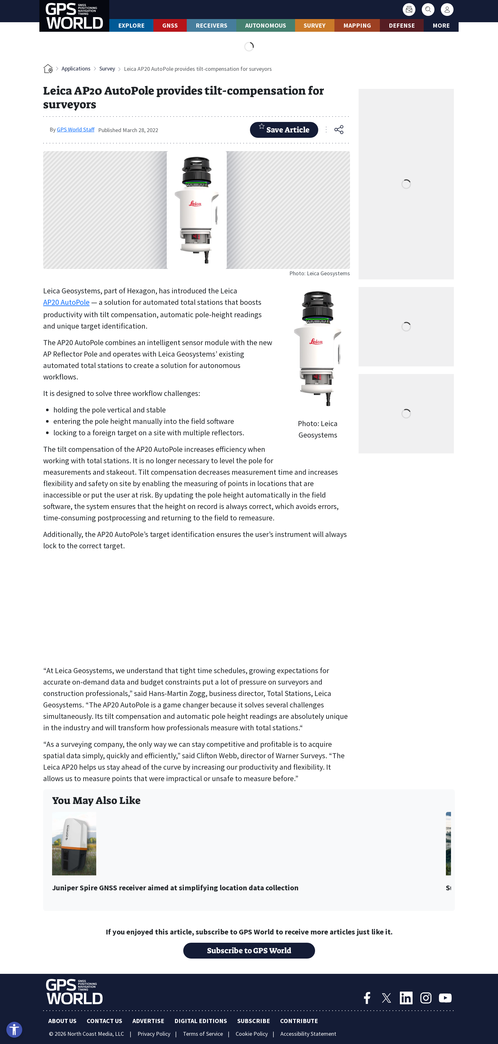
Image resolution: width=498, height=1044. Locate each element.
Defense (402, 25)
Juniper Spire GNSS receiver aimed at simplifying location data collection (175, 888)
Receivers (211, 25)
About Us (62, 1021)
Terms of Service (203, 1033)
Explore (131, 25)
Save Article (284, 129)
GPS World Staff (75, 129)
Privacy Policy (154, 1033)
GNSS (170, 25)
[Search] (428, 9)
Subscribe (253, 1021)
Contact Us (104, 1021)
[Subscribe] (409, 9)
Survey (315, 25)
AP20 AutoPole (66, 302)
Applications (76, 68)
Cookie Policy (252, 1033)
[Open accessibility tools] (14, 1030)
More (441, 25)
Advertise (148, 1021)
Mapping (357, 25)
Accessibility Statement (308, 1033)
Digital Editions (200, 1021)
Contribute (299, 1021)
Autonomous (265, 25)
